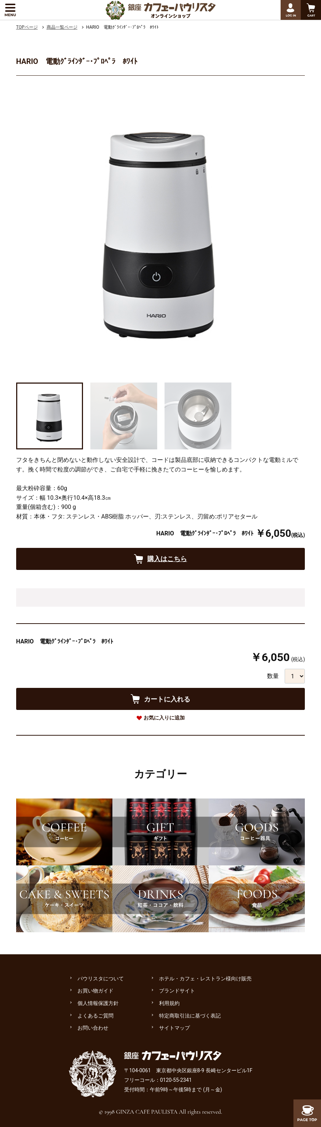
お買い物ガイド (95, 991)
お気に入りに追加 (164, 718)
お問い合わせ (92, 1028)
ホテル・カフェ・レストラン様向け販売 (205, 978)
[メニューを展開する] (10, 10)
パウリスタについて (100, 978)
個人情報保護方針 (98, 1003)
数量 (273, 675)
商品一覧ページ (62, 27)
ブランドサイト (177, 991)
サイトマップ (174, 1028)
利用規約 (169, 1003)
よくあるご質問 (95, 1016)
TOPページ (27, 27)
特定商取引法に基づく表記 (190, 1016)
